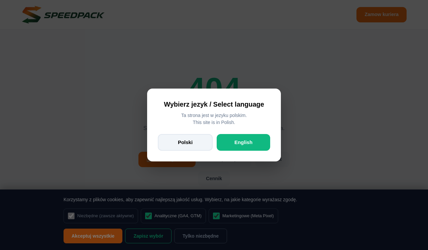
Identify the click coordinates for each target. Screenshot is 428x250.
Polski (185, 142)
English (243, 142)
